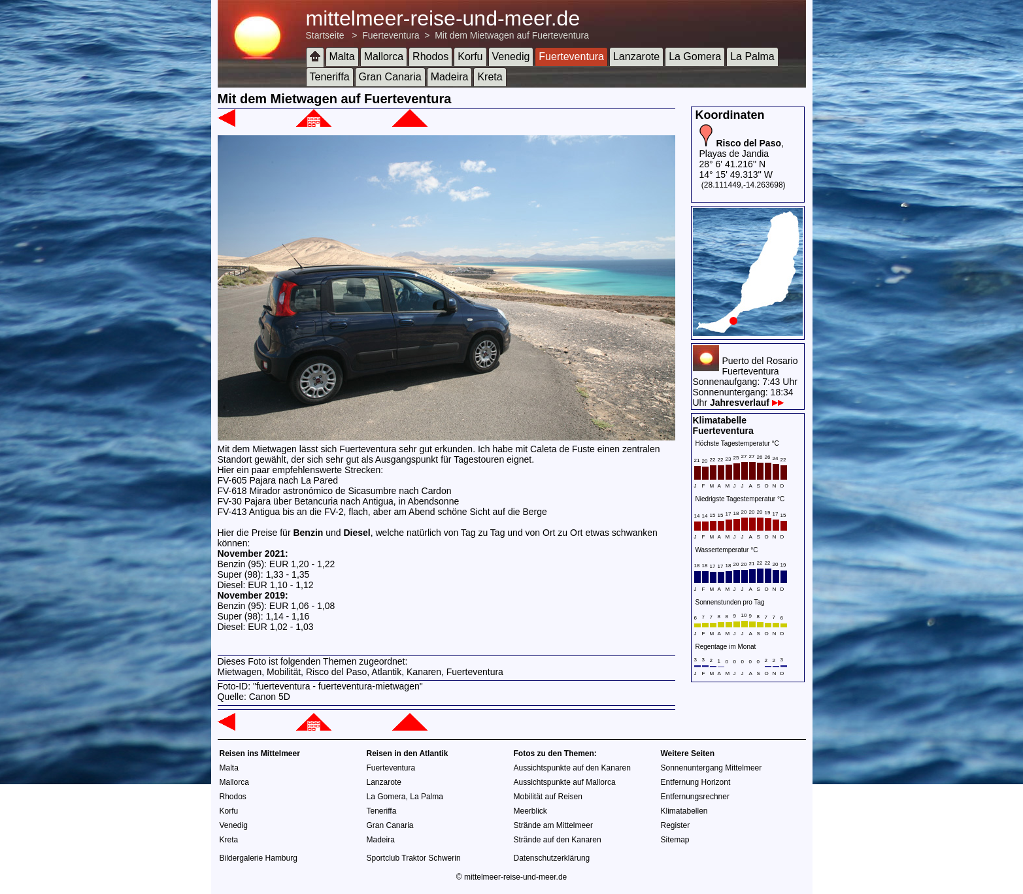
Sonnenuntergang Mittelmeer (711, 767)
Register (675, 825)
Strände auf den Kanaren (557, 839)
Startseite (325, 35)
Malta (342, 56)
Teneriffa (330, 76)
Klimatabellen (684, 811)
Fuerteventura (390, 35)
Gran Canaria (390, 76)
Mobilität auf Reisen (548, 796)
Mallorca (383, 56)
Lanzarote (636, 56)
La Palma (752, 56)
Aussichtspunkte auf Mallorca (565, 782)
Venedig (511, 56)
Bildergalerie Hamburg (258, 858)
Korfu (470, 56)
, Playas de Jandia (741, 148)
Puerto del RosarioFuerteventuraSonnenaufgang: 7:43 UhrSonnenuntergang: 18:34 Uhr (745, 382)
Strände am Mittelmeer (553, 825)
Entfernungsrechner (695, 796)
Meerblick (530, 811)
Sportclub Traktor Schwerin (414, 858)
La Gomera (695, 56)
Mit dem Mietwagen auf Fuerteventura (512, 35)
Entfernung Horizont (696, 782)
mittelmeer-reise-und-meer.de (443, 18)
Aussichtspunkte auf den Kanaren (572, 767)
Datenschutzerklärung (552, 858)
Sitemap (675, 839)
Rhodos (430, 56)
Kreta (489, 76)
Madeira (450, 76)
